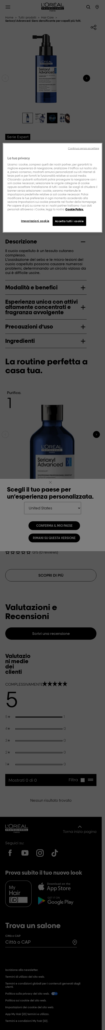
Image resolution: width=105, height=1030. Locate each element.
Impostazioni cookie (35, 221)
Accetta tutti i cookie (69, 221)
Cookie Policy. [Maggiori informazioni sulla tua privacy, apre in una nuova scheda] (74, 209)
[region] (52, 188)
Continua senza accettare (83, 148)
